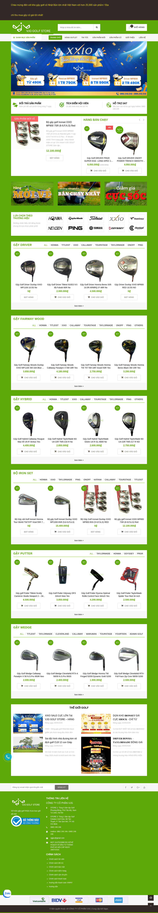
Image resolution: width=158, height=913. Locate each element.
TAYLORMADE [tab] (65, 479)
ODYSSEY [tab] (129, 553)
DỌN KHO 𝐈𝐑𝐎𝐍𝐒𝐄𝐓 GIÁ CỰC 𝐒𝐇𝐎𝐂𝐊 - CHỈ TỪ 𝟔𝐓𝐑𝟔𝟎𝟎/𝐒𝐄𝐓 (126, 718)
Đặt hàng (54, 157)
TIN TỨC (84, 37)
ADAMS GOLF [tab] (136, 633)
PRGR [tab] (140, 553)
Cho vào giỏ (98, 170)
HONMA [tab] (54, 244)
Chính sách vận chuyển (58, 874)
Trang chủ (55, 37)
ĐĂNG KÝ (62, 786)
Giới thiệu (130, 37)
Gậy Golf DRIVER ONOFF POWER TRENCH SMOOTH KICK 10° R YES (130, 160)
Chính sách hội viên (56, 858)
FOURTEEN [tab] (120, 633)
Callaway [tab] (86, 244)
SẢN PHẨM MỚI (98, 37)
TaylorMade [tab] (117, 244)
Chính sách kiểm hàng (57, 870)
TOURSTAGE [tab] (125, 479)
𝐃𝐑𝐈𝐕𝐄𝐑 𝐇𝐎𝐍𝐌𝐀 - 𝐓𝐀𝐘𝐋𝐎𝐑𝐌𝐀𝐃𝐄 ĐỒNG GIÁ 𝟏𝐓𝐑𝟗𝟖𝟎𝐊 (128, 741)
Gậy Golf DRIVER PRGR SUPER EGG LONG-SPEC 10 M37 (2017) (98, 160)
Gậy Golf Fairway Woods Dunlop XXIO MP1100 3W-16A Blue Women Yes (29, 367)
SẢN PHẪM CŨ (115, 37)
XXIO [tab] (75, 244)
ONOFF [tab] (131, 244)
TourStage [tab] (101, 244)
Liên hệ (142, 37)
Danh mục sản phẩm (24, 37)
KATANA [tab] (98, 479)
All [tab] (34, 324)
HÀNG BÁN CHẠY (95, 119)
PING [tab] (128, 324)
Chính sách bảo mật (57, 866)
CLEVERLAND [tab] (62, 633)
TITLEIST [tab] (138, 479)
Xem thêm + (79, 386)
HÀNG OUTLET (71, 37)
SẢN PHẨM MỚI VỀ (24, 118)
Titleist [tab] (65, 244)
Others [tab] (139, 324)
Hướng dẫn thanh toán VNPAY (61, 882)
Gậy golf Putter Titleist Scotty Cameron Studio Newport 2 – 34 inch (29, 595)
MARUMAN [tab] (91, 633)
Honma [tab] (117, 553)
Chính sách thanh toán (58, 878)
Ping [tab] (140, 244)
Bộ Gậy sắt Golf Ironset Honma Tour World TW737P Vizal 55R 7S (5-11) (29, 521)
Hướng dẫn (53, 886)
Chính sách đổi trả (56, 862)
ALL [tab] (46, 244)
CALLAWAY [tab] (110, 479)
